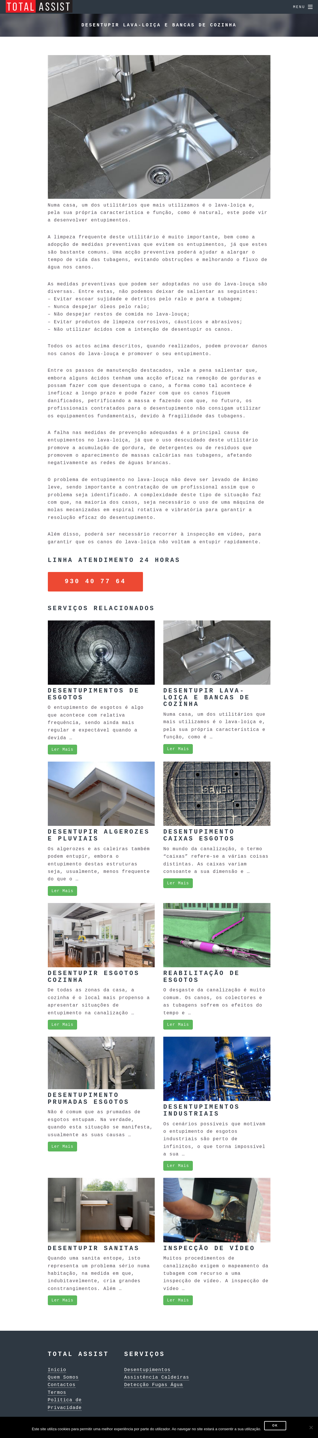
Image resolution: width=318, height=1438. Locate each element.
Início (57, 1369)
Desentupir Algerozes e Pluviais (99, 834)
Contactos (62, 1384)
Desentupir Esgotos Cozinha (94, 975)
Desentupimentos (147, 1369)
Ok (275, 1425)
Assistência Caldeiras (156, 1376)
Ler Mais (63, 748)
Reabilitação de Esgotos (201, 975)
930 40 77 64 (95, 581)
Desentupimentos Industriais (201, 1109)
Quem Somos (63, 1376)
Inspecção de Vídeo (209, 1247)
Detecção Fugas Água (153, 1384)
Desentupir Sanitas (94, 1247)
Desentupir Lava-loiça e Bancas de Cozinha (206, 697)
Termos (57, 1391)
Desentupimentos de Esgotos (94, 693)
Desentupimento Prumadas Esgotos (88, 1097)
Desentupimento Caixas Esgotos (199, 834)
